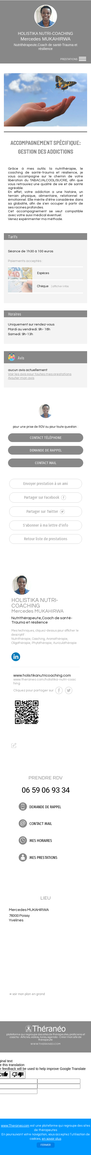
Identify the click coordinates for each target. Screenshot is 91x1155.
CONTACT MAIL (45, 463)
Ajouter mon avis (21, 378)
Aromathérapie (56, 639)
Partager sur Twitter (45, 511)
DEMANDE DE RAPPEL (46, 450)
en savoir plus (51, 1138)
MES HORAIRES (35, 840)
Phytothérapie (42, 643)
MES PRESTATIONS (38, 857)
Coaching (38, 639)
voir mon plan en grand (27, 994)
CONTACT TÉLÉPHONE (45, 437)
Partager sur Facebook (45, 497)
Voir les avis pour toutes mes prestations (39, 374)
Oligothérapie (20, 643)
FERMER (46, 1145)
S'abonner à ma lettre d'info (45, 525)
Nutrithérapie (21, 639)
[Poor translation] (17, 1075)
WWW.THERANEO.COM (46, 1044)
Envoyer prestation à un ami (45, 483)
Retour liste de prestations (45, 539)
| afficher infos (60, 286)
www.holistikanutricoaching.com (42, 675)
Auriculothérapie (65, 643)
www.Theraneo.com (15, 1125)
